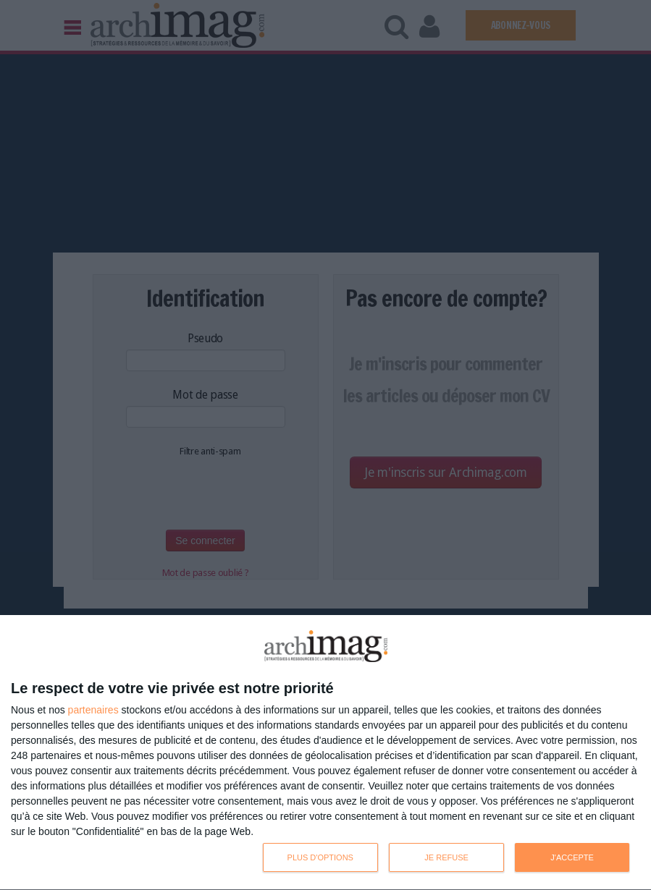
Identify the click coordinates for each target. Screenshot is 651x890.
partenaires (93, 710)
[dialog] (325, 753)
